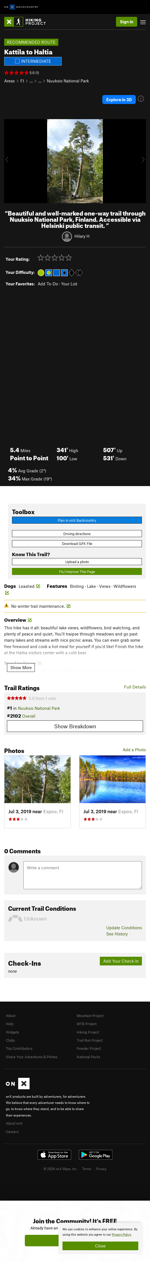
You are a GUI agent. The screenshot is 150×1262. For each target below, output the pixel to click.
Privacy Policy (121, 1234)
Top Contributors (19, 1048)
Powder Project (89, 1048)
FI (22, 80)
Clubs (10, 1040)
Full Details (135, 686)
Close (100, 1245)
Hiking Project (88, 1032)
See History (117, 933)
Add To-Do (48, 283)
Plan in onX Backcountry (77, 520)
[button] (9, 161)
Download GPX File (77, 543)
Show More (21, 667)
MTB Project (86, 1023)
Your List (69, 283)
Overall (28, 715)
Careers (12, 1131)
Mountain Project (90, 1015)
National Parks (88, 1057)
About (10, 1015)
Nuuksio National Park (68, 80)
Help (9, 1023)
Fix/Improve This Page (77, 571)
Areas (9, 80)
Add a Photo (134, 749)
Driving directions (77, 533)
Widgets (12, 1032)
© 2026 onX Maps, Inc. (60, 1169)
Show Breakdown (75, 726)
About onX (14, 1123)
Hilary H (81, 235)
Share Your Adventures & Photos (31, 1057)
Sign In (126, 21)
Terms (86, 1169)
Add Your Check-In (121, 960)
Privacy (101, 1169)
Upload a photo (77, 562)
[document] (100, 1238)
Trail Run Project (90, 1040)
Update (124, 927)
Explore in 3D (119, 99)
